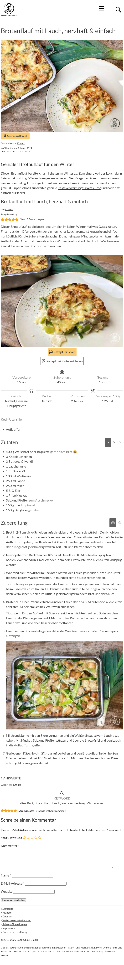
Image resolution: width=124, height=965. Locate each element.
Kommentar (10, 846)
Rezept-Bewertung (11, 837)
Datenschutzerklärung (14, 935)
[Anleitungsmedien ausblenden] (119, 522)
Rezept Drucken (62, 352)
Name (6, 879)
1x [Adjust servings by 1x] (107, 442)
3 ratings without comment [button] (51, 810)
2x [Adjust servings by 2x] (114, 442)
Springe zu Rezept (15, 135)
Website (6, 895)
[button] (2, 219)
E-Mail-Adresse (12, 887)
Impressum (8, 931)
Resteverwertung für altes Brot (79, 188)
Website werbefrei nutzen (16, 924)
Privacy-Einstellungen (14, 928)
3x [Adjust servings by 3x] (120, 442)
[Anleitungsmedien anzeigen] (113, 522)
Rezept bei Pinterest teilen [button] (62, 361)
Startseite (7, 912)
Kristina (21, 143)
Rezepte (6, 916)
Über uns (7, 920)
